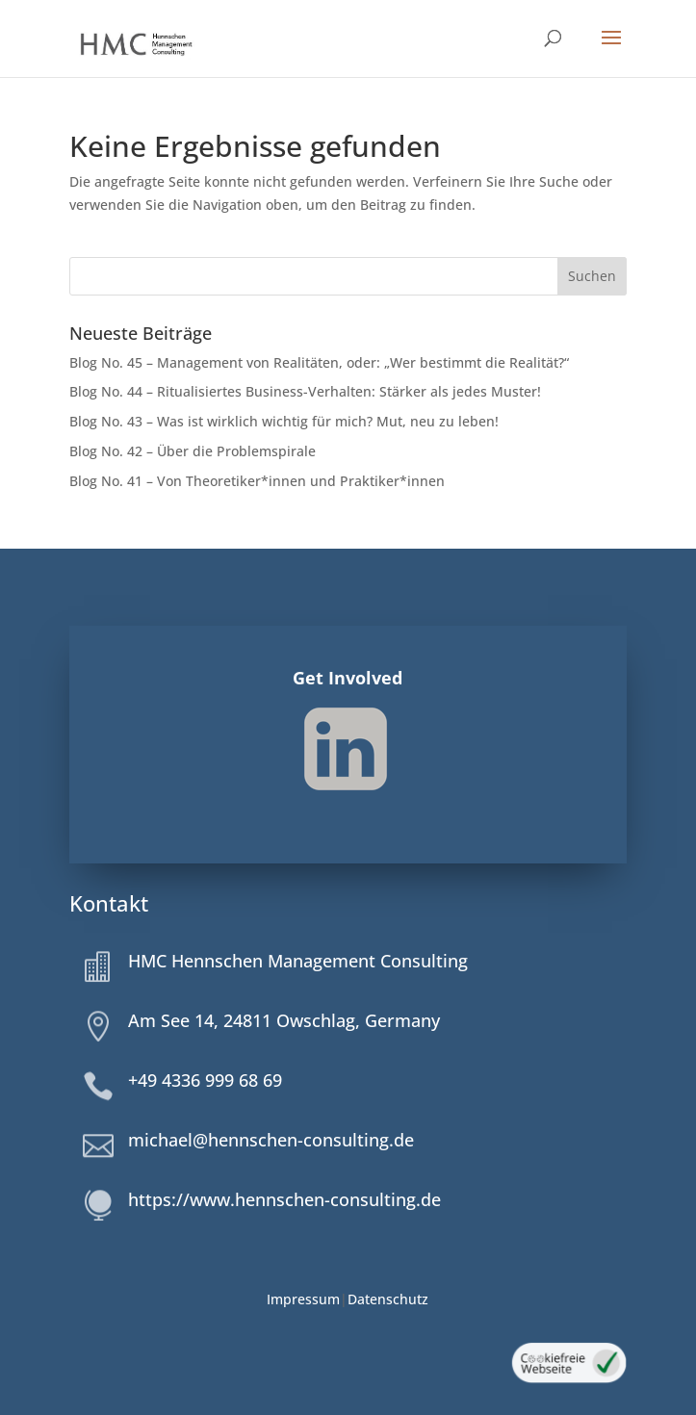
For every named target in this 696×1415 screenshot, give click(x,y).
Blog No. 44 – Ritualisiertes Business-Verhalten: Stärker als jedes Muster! (305, 391)
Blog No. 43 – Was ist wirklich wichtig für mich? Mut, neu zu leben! (284, 421)
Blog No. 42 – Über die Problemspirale (192, 451)
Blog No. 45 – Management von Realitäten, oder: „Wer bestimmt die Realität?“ (319, 362)
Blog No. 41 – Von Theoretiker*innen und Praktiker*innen (258, 481)
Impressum (303, 1299)
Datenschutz (388, 1299)
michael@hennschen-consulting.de (271, 1139)
